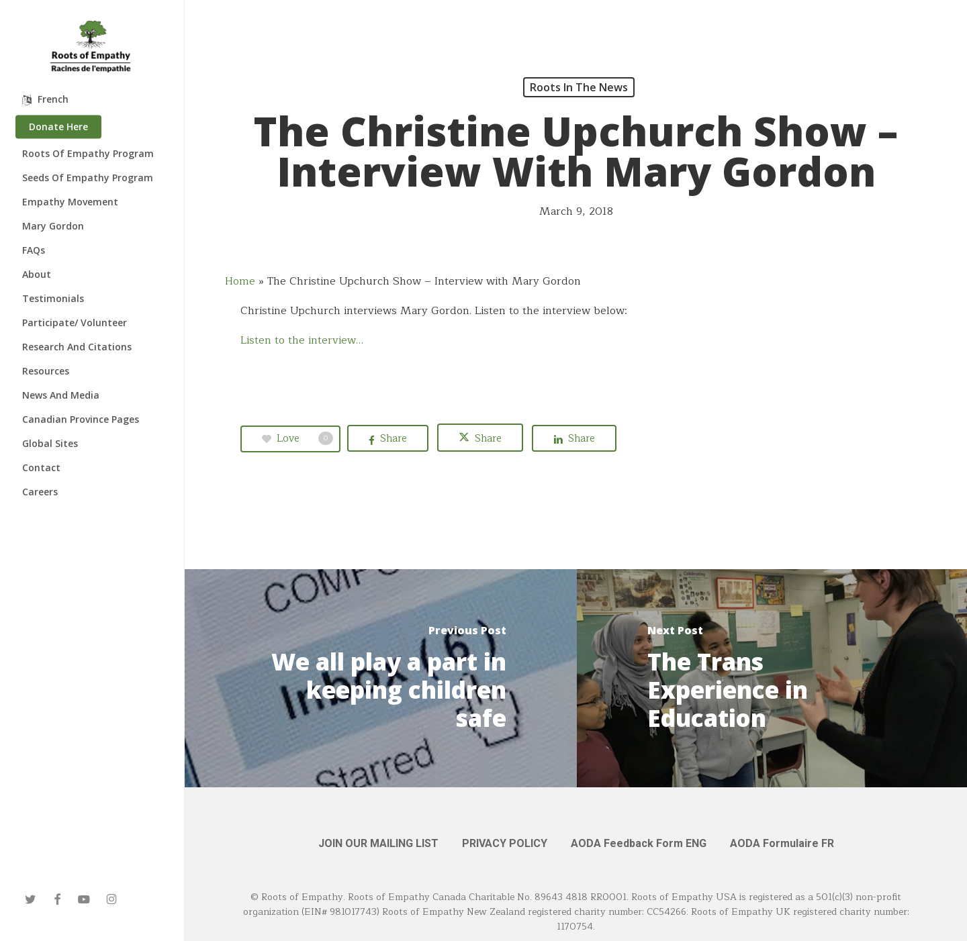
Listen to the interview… (301, 340)
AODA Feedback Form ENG (638, 843)
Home (240, 281)
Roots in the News (579, 87)
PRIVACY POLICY (504, 843)
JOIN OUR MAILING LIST (378, 843)
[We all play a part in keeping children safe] (381, 678)
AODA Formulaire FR (782, 843)
